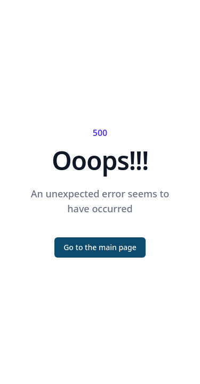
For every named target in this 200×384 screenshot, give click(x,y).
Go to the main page (100, 247)
